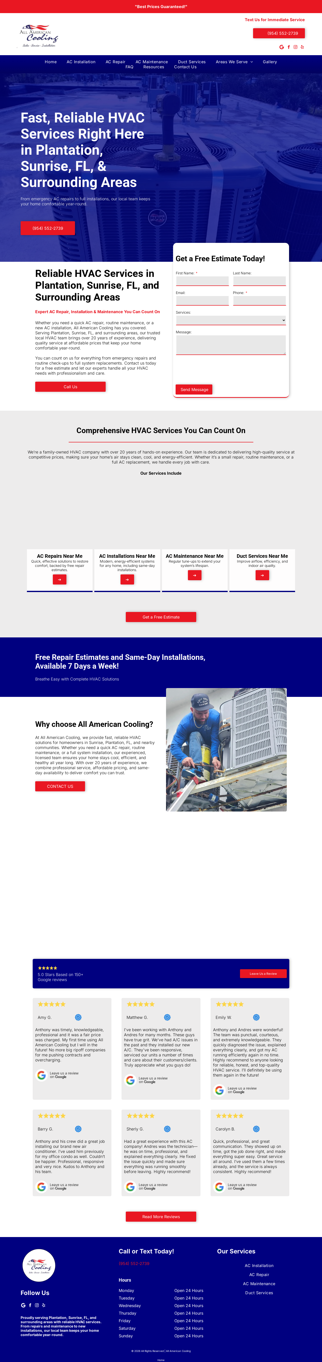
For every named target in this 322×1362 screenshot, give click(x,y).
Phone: (273, 292)
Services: (218, 312)
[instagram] (295, 47)
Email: (215, 292)
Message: (218, 332)
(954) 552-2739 (134, 1263)
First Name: (220, 273)
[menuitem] (51, 61)
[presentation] (249, 369)
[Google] (282, 47)
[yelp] (302, 47)
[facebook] (288, 47)
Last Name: (277, 273)
